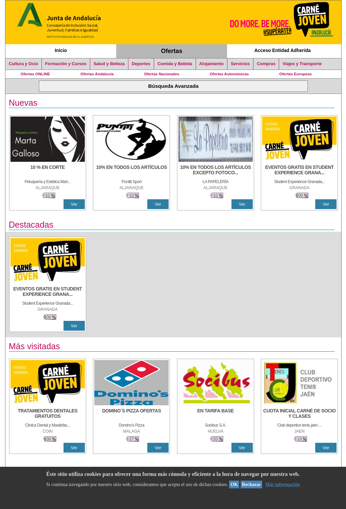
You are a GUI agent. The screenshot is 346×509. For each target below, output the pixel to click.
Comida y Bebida (174, 63)
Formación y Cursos (65, 63)
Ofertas (171, 51)
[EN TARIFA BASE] (215, 414)
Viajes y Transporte (302, 63)
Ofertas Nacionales (161, 74)
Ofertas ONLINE (35, 74)
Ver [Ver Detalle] (74, 204)
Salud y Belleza (109, 63)
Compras (266, 63)
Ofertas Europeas (295, 74)
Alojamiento (211, 63)
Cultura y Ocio (23, 63)
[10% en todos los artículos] (131, 170)
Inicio (61, 50)
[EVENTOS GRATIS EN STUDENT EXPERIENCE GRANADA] (299, 170)
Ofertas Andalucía (97, 74)
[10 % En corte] (47, 170)
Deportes (141, 63)
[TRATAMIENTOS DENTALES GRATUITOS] (47, 414)
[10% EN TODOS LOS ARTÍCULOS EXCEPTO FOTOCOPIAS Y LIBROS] (215, 170)
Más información (282, 484)
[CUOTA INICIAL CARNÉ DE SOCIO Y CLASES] (299, 414)
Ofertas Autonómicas (229, 74)
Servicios (240, 63)
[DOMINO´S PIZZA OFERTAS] (131, 414)
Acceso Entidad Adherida (282, 50)
